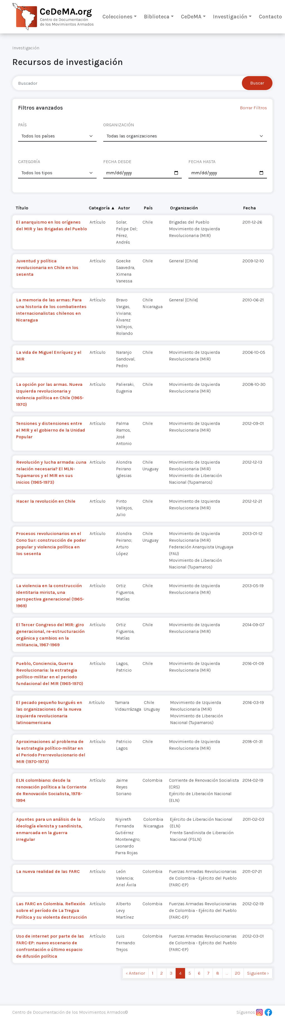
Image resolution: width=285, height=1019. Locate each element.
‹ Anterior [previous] (135, 973)
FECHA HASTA (201, 161)
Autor (124, 207)
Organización (184, 207)
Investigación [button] (230, 16)
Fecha (249, 207)
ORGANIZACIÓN (118, 124)
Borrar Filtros (253, 107)
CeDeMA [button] (191, 16)
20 (237, 973)
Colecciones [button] (117, 16)
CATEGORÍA (29, 161)
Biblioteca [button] (156, 16)
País (148, 207)
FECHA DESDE (117, 161)
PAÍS (22, 124)
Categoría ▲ (102, 207)
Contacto (270, 16)
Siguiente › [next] (258, 973)
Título (22, 207)
